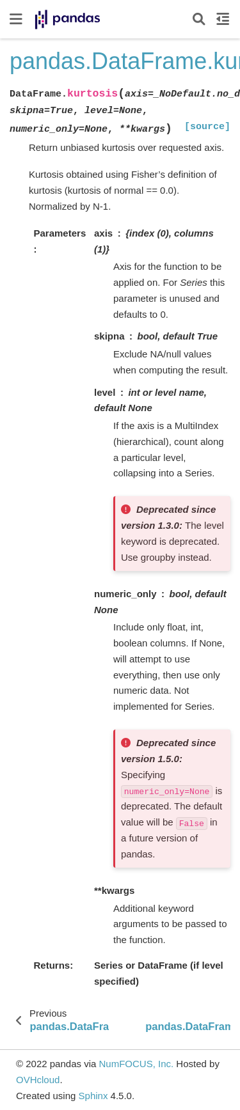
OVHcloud (38, 1079)
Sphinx (93, 1095)
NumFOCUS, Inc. (136, 1063)
